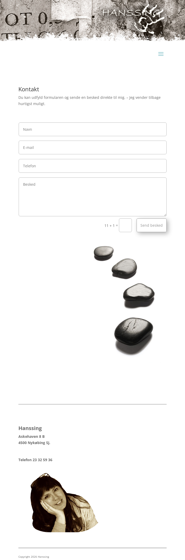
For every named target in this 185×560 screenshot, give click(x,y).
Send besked (151, 225)
